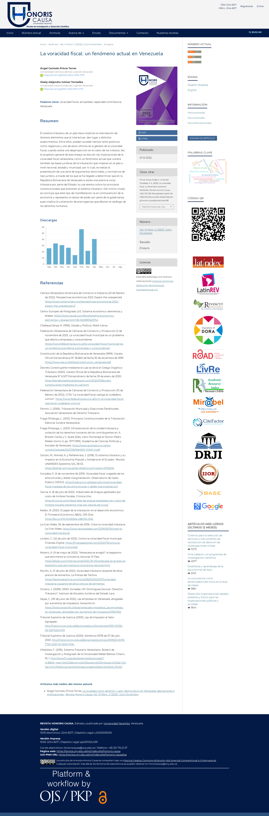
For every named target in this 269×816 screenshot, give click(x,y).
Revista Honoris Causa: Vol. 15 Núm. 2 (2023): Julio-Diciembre (102, 694)
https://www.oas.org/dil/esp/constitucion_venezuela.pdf (78, 362)
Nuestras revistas (167, 33)
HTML (144, 138)
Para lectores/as (196, 112)
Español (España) (198, 85)
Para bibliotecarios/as (200, 123)
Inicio (10, 33)
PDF (143, 132)
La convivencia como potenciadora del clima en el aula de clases (207, 582)
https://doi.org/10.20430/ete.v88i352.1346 (69, 519)
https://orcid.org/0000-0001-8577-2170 (63, 89)
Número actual (31, 33)
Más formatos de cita (153, 206)
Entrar (260, 6)
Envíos (96, 33)
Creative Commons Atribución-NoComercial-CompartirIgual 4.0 (154, 285)
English (192, 90)
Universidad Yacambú (117, 723)
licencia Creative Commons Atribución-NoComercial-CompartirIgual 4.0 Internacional (170, 760)
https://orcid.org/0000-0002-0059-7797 (64, 75)
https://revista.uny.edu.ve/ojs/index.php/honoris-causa (88, 751)
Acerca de (75, 33)
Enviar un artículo (202, 138)
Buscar (255, 32)
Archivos (54, 33)
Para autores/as (196, 117)
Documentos (117, 33)
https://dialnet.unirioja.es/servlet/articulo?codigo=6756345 (79, 468)
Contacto (142, 33)
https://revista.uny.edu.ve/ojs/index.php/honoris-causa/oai (93, 754)
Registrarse (246, 6)
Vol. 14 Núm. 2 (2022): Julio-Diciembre (81, 44)
